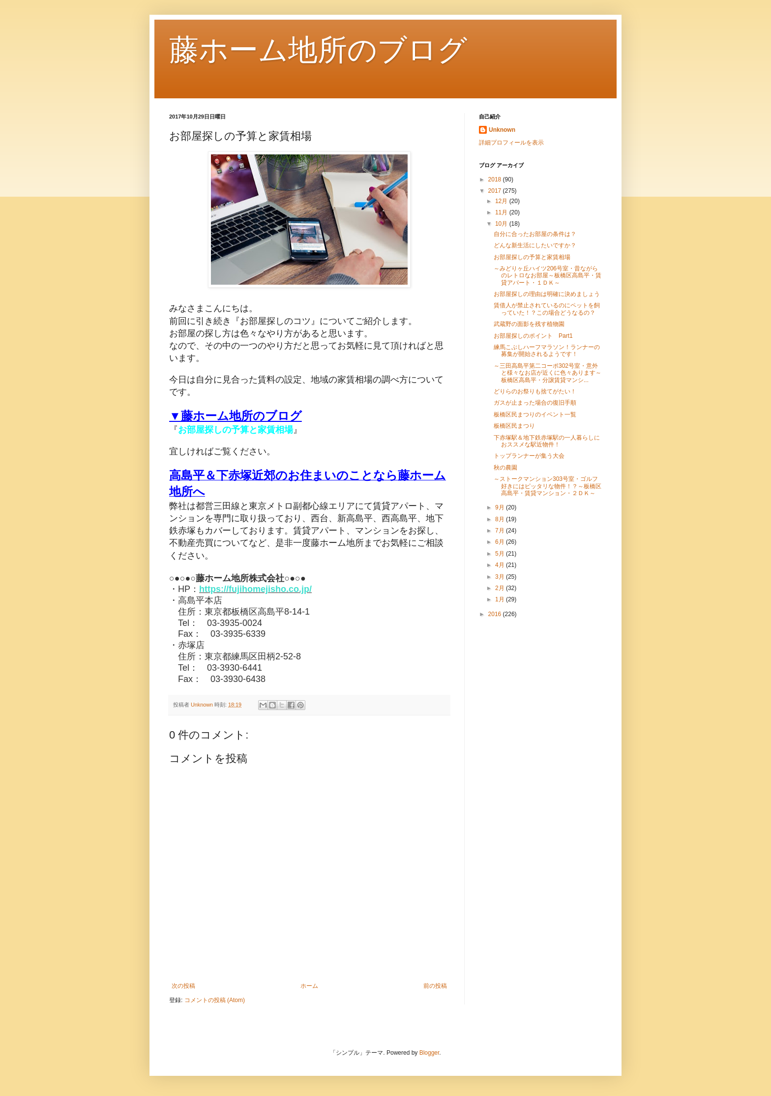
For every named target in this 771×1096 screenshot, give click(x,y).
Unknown (502, 129)
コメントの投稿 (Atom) (214, 1000)
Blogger (429, 1052)
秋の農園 (505, 467)
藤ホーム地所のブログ (318, 49)
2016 (495, 614)
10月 (502, 223)
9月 (500, 507)
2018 (495, 179)
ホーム (309, 985)
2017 (495, 190)
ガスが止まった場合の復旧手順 (535, 402)
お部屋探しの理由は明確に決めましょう (547, 294)
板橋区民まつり (514, 425)
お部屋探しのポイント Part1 (533, 335)
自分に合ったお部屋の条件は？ (535, 234)
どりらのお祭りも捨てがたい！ (535, 391)
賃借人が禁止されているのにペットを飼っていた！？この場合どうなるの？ (547, 309)
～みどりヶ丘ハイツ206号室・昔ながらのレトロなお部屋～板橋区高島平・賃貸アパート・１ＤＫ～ (547, 275)
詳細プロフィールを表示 (511, 142)
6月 (500, 541)
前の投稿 (435, 985)
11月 (502, 212)
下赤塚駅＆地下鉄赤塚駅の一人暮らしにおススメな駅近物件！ (547, 441)
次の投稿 (183, 985)
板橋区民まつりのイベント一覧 (535, 414)
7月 (500, 530)
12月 (502, 201)
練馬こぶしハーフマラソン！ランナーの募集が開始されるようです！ (547, 350)
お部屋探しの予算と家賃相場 (532, 257)
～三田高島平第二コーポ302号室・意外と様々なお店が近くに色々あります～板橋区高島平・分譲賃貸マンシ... (547, 373)
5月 (500, 553)
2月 (500, 588)
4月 (500, 565)
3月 (500, 576)
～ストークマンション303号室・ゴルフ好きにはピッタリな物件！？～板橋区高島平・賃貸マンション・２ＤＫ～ (547, 486)
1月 (500, 599)
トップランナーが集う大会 (529, 455)
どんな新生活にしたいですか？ (535, 245)
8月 (500, 519)
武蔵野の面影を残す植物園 (529, 324)
